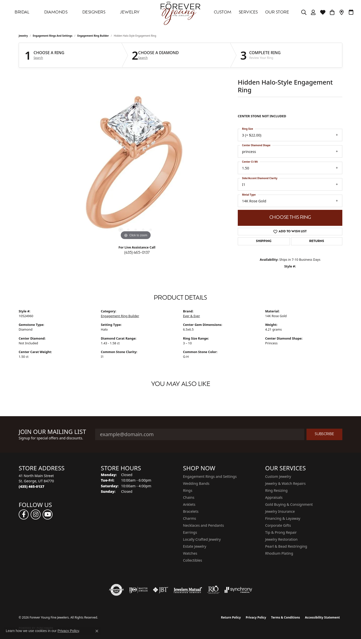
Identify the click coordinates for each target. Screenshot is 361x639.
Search (38, 58)
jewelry (23, 35)
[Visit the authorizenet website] (116, 590)
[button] (303, 12)
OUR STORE (277, 12)
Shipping (263, 241)
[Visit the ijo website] (138, 590)
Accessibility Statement (322, 617)
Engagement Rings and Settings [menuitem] (210, 476)
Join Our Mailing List (52, 431)
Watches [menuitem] (190, 553)
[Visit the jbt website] (161, 590)
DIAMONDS (56, 12)
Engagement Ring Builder (93, 35)
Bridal (22, 12)
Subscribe (324, 434)
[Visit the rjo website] (213, 590)
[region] (135, 166)
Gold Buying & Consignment (289, 504)
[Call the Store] (31, 486)
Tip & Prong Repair (281, 532)
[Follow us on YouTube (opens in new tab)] (48, 514)
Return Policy (231, 617)
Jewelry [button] (129, 12)
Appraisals (274, 497)
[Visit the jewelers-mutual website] (188, 590)
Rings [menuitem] (187, 490)
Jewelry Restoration (281, 539)
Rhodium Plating (279, 553)
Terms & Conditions (285, 617)
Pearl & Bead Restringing (286, 546)
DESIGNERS (93, 12)
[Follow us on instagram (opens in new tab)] (36, 514)
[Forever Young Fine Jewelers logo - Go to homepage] (180, 12)
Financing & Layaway (282, 518)
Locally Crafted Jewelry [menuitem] (202, 539)
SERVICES (248, 12)
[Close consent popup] (96, 631)
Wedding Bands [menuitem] (196, 483)
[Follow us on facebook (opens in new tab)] (24, 514)
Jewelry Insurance (280, 511)
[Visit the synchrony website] (238, 590)
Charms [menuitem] (189, 518)
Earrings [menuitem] (190, 532)
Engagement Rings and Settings (52, 35)
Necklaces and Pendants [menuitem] (203, 525)
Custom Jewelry (278, 476)
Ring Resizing (276, 490)
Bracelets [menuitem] (190, 511)
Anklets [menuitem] (189, 504)
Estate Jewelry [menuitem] (194, 546)
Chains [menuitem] (188, 497)
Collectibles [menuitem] (192, 560)
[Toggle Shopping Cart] (332, 12)
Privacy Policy (256, 617)
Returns (316, 241)
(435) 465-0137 (137, 253)
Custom (223, 12)
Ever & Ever (191, 316)
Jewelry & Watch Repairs (285, 483)
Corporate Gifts (278, 525)
